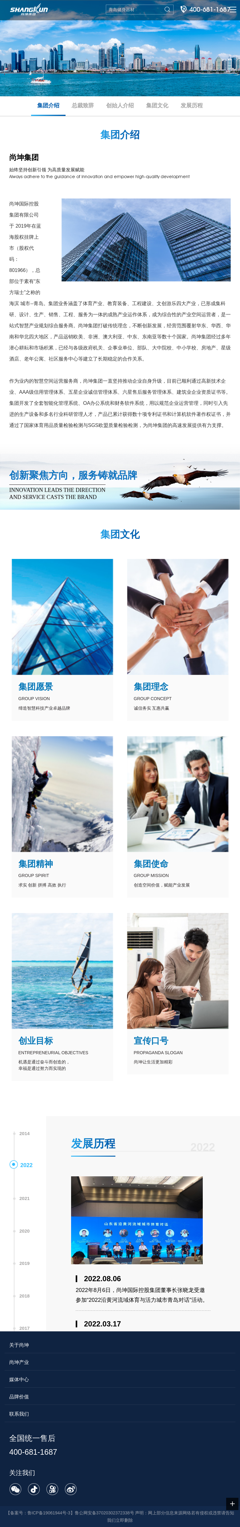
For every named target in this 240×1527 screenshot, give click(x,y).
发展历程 (192, 105)
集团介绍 (48, 105)
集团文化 (157, 105)
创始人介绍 (120, 105)
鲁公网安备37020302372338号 (104, 1512)
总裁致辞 (83, 105)
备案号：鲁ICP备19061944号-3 (40, 1512)
